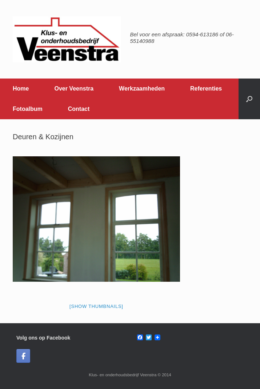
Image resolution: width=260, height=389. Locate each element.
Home (21, 88)
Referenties (206, 88)
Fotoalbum (28, 109)
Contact (79, 109)
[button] (249, 99)
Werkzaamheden (142, 88)
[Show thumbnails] (96, 306)
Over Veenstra (73, 88)
